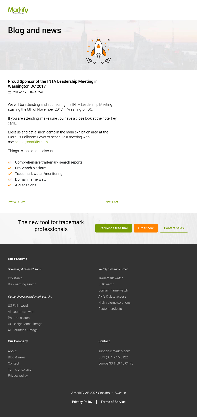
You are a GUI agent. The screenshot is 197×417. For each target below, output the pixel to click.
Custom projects (110, 309)
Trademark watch (110, 278)
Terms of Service (113, 402)
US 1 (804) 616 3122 (113, 357)
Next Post (112, 202)
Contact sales (174, 228)
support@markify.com (114, 351)
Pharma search (19, 318)
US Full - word (18, 306)
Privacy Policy (82, 402)
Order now (145, 228)
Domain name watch (113, 290)
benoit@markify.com (31, 142)
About (12, 351)
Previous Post (16, 202)
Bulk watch (106, 284)
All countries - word (21, 312)
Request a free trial (114, 228)
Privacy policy (18, 376)
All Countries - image (23, 330)
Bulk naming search (22, 284)
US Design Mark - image (25, 324)
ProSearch (15, 278)
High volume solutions (114, 303)
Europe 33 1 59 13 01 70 (115, 363)
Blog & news (17, 357)
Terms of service (19, 369)
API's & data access (112, 296)
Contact (13, 363)
